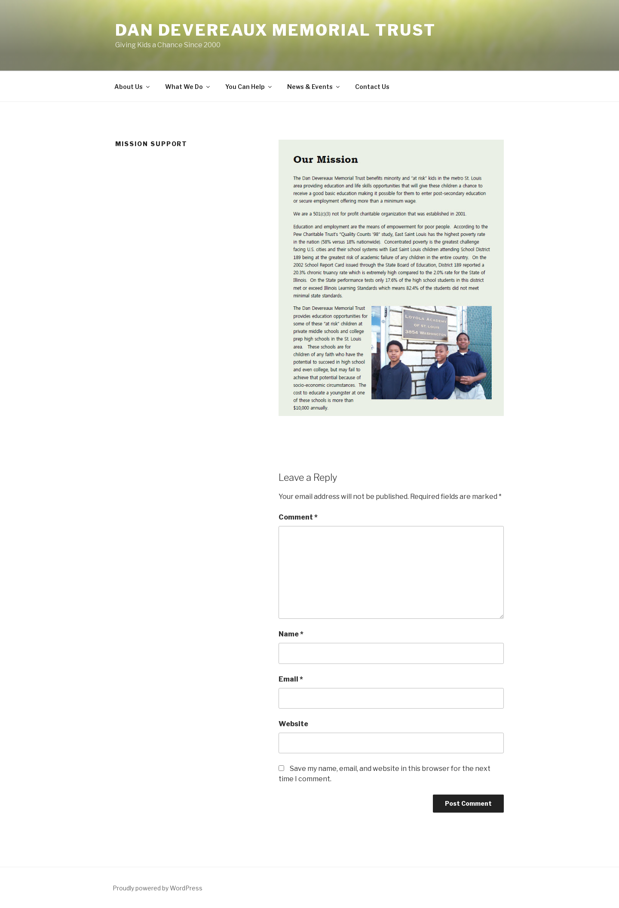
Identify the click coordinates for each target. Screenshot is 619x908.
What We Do (188, 86)
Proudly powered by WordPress (157, 888)
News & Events (314, 86)
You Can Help (249, 86)
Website (293, 724)
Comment (298, 517)
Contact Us (372, 86)
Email (291, 679)
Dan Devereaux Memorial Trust (275, 30)
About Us (132, 86)
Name (291, 634)
